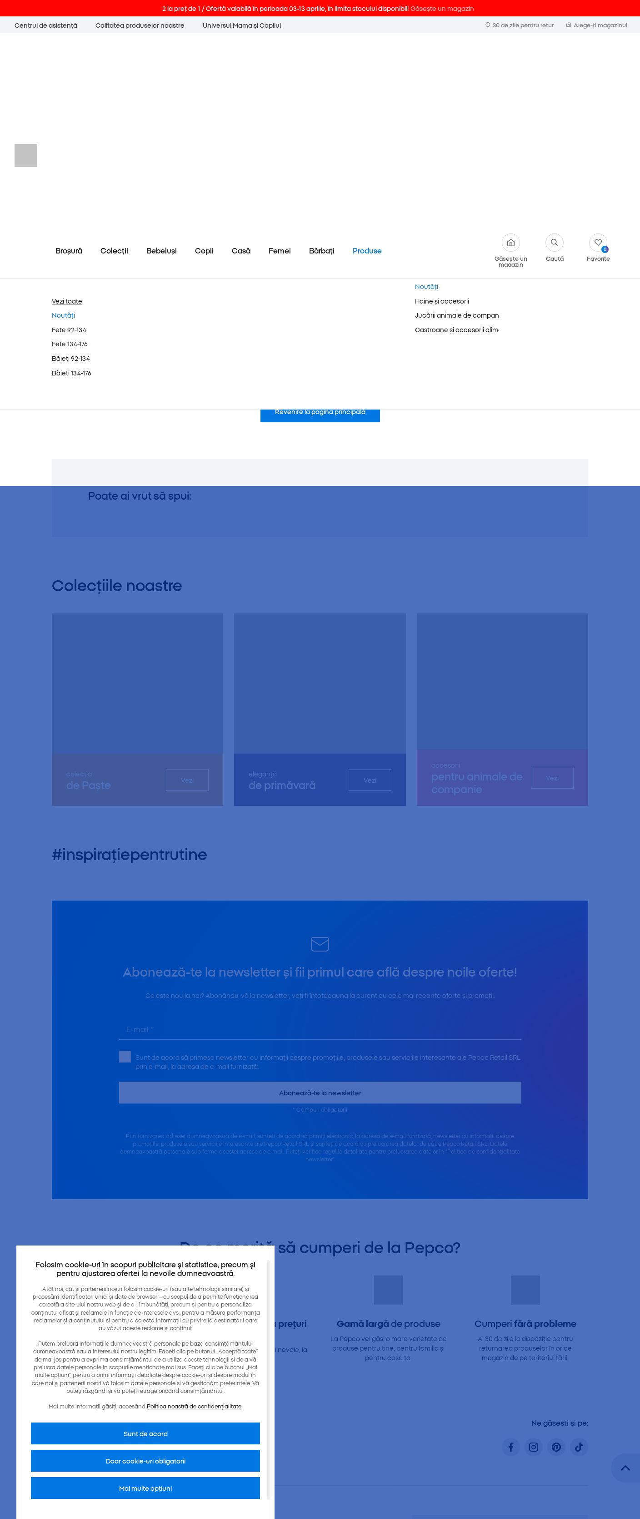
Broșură (68, 61)
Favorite (598, 58)
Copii (204, 61)
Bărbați (322, 61)
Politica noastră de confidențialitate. (194, 1406)
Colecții (114, 61)
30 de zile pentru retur (519, 24)
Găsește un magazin (511, 61)
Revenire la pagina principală (320, 222)
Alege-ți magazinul (596, 24)
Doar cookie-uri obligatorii (145, 1460)
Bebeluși (161, 61)
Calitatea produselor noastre (140, 25)
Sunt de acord (146, 1433)
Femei (280, 61)
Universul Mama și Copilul (242, 25)
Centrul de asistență (46, 25)
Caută (554, 58)
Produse (367, 61)
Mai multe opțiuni (145, 1488)
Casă (241, 61)
